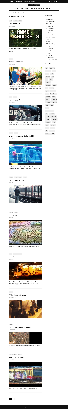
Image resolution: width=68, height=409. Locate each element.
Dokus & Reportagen (52, 44)
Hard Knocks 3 (14, 24)
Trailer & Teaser (18, 177)
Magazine (49, 8)
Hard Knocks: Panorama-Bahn (20, 327)
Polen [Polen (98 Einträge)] (46, 108)
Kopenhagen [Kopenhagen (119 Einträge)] (53, 93)
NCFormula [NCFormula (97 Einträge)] (54, 99)
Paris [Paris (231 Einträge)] (46, 105)
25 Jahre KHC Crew (16, 62)
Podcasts (34, 8)
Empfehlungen (49, 21)
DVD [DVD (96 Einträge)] (51, 79)
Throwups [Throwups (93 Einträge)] (52, 125)
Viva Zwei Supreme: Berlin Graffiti (21, 136)
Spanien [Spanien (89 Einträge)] (47, 119)
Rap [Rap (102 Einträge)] (46, 113)
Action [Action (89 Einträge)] (46, 73)
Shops (16, 8)
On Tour (49, 30)
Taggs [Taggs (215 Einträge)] (46, 125)
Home (10, 12)
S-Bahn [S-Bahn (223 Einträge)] (47, 116)
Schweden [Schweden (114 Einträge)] (53, 116)
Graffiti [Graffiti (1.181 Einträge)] (54, 85)
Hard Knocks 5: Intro (16, 180)
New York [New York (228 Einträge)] (47, 102)
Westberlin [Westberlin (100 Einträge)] (52, 130)
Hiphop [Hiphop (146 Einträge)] (47, 91)
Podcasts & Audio (50, 37)
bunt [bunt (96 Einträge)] (53, 76)
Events (21, 8)
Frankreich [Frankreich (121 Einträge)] (47, 82)
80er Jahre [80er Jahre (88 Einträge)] (52, 68)
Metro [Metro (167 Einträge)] (53, 96)
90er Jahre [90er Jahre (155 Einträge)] (47, 71)
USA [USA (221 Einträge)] (46, 130)
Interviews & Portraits (52, 52)
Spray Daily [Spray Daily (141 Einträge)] (54, 119)
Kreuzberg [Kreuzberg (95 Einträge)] (47, 96)
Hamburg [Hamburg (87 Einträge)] (51, 88)
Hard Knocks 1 (14, 257)
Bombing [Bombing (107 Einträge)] (47, 76)
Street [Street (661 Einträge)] (53, 122)
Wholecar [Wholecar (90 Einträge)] (47, 133)
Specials (49, 32)
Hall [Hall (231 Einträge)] (46, 88)
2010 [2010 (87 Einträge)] (54, 71)
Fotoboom (41, 8)
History (15, 20)
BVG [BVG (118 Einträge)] (46, 79)
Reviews (48, 41)
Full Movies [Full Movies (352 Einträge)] (48, 85)
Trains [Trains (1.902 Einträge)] (46, 128)
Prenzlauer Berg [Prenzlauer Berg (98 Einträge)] (49, 110)
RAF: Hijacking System (17, 295)
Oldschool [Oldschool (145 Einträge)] (54, 102)
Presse (47, 39)
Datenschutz (32, 1)
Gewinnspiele (49, 34)
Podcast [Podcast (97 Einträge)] (52, 105)
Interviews (50, 28)
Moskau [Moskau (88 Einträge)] (47, 99)
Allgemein (48, 19)
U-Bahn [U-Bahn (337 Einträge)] (52, 128)
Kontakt (26, 1)
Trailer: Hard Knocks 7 (17, 357)
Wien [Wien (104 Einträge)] (53, 133)
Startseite (12, 1)
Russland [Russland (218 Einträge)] (52, 113)
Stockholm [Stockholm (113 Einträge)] (47, 122)
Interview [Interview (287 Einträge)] (53, 91)
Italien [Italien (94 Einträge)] (46, 93)
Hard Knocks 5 (14, 100)
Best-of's (49, 26)
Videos (28, 8)
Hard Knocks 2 (14, 215)
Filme (11, 20)
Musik (49, 55)
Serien (49, 57)
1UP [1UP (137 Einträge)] (46, 68)
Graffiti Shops (19, 1)
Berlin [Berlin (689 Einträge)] (52, 73)
